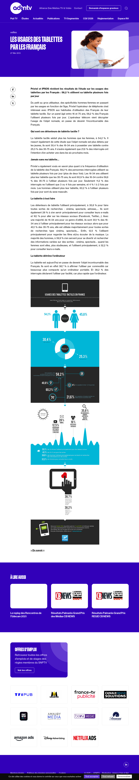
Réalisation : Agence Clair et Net (115, 773)
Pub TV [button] (13, 18)
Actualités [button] (38, 18)
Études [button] (25, 18)
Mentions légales (17, 773)
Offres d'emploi (26, 649)
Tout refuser (108, 776)
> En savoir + (38, 550)
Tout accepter (91, 776)
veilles (13, 32)
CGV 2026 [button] (88, 18)
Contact (78, 8)
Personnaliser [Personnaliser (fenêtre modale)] (124, 776)
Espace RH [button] (123, 18)
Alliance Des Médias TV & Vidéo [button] (55, 8)
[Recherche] (126, 8)
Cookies (62, 773)
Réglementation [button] (106, 18)
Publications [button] (53, 18)
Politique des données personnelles (41, 773)
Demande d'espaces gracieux (103, 8)
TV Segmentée (71, 18)
